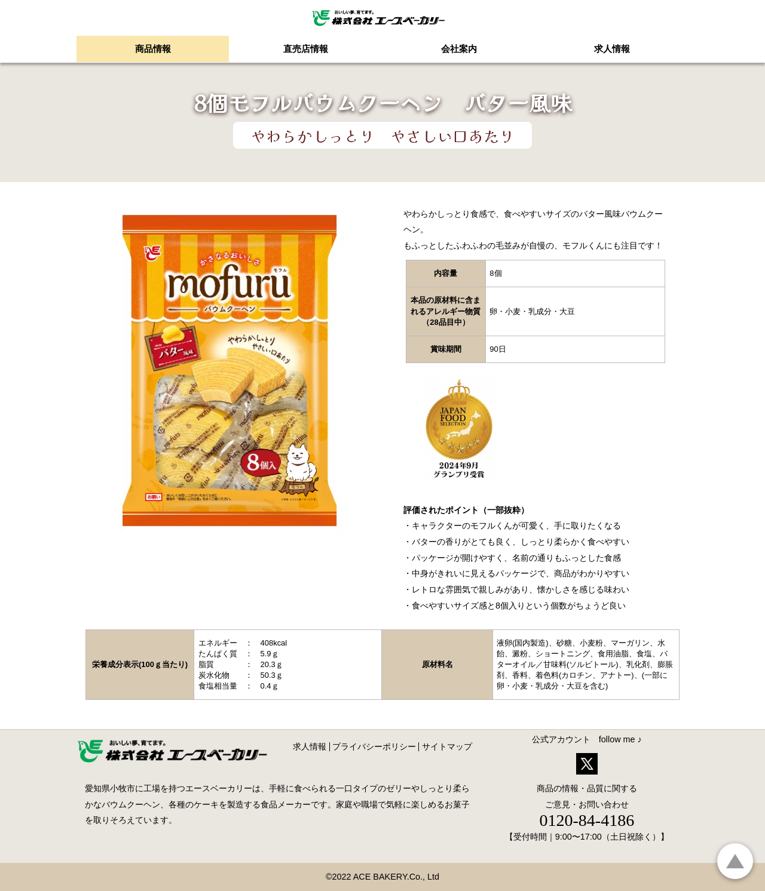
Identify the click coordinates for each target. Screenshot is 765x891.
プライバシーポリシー (374, 746)
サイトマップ (447, 746)
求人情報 (309, 746)
